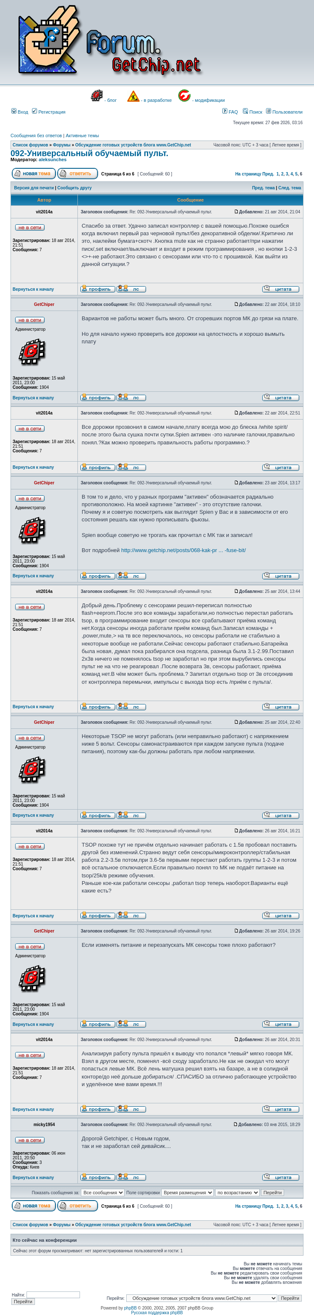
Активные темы (82, 135)
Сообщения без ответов (36, 135)
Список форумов (30, 145)
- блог (110, 100)
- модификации (208, 100)
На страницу (248, 174)
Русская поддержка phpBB (157, 1312)
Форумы (62, 145)
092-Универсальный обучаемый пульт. (89, 153)
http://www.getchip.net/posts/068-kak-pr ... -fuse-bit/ (183, 550)
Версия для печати (34, 188)
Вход (19, 111)
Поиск (252, 111)
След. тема (289, 188)
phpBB (130, 1308)
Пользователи (284, 111)
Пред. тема (263, 188)
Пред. (268, 174)
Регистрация (48, 111)
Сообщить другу (74, 188)
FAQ (230, 111)
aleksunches (53, 159)
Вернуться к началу (33, 289)
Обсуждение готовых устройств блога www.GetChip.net (133, 145)
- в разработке (156, 100)
